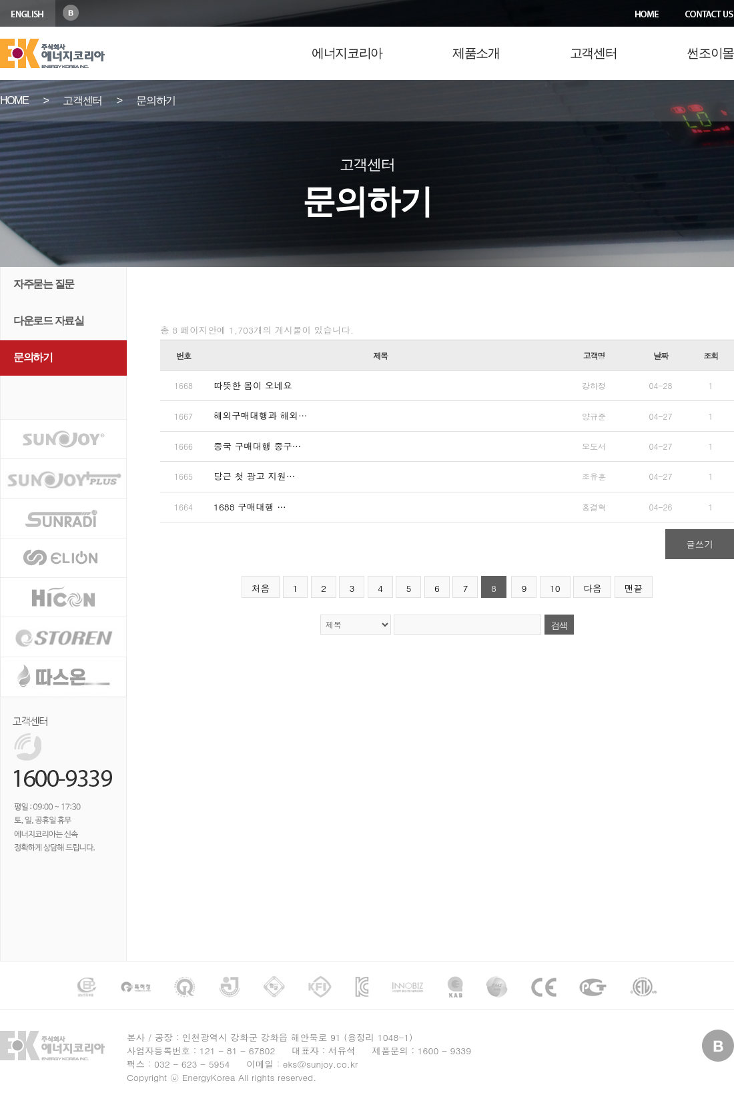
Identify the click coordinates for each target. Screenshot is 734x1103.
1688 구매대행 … (250, 506)
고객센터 (593, 53)
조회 (710, 355)
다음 (592, 588)
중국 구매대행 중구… (257, 446)
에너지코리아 (347, 53)
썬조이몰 (710, 53)
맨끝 (634, 588)
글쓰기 (699, 544)
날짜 (660, 355)
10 (555, 588)
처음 (261, 588)
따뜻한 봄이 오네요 (253, 385)
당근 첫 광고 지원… (254, 476)
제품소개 (476, 53)
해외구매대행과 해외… (260, 415)
